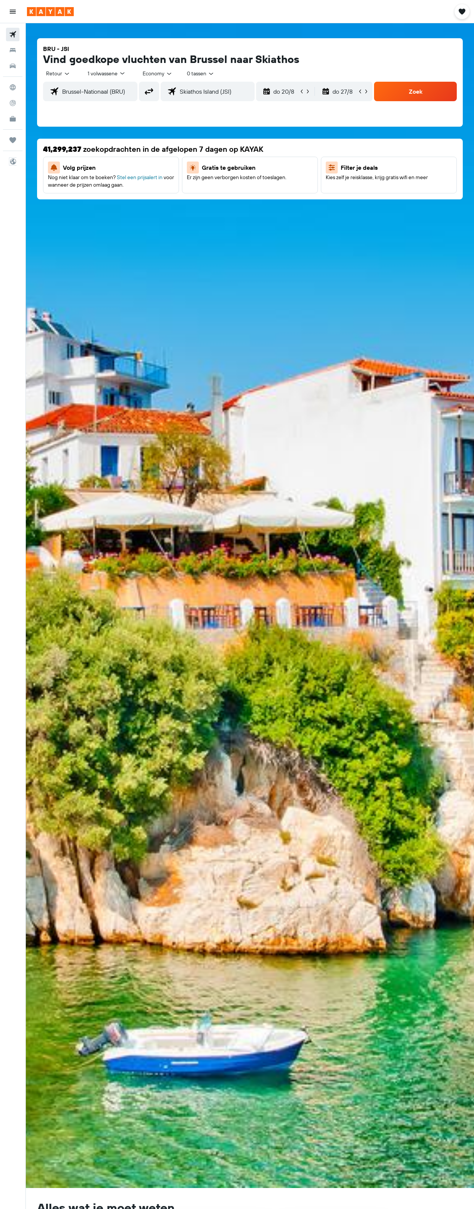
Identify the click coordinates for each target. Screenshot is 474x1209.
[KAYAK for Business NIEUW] (12, 118)
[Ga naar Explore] (12, 87)
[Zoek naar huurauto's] (12, 65)
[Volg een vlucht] (12, 103)
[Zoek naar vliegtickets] (12, 34)
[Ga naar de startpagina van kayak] (50, 11)
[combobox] (158, 73)
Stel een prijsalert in (139, 177)
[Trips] (12, 140)
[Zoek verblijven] (12, 50)
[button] (12, 11)
